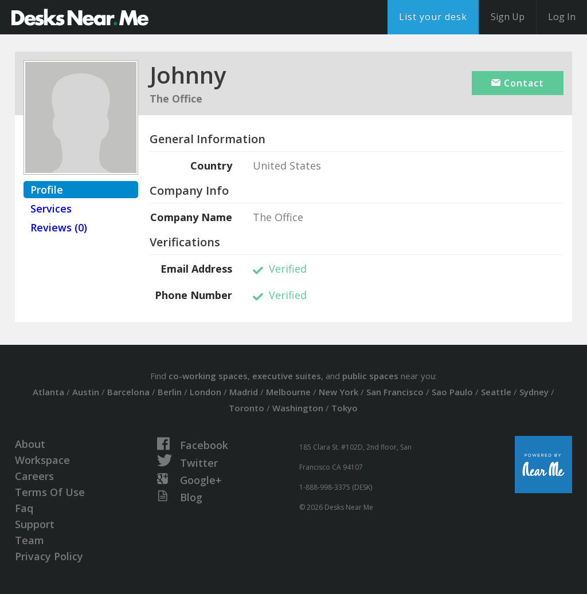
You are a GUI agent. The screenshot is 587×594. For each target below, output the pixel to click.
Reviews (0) (58, 227)
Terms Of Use (50, 492)
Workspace (42, 460)
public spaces (370, 375)
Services (51, 208)
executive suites (286, 375)
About (30, 444)
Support (34, 524)
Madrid (243, 392)
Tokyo (344, 408)
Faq (24, 508)
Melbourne (288, 392)
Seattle (496, 392)
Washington (297, 408)
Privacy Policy (49, 556)
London (205, 392)
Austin (85, 392)
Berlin (170, 392)
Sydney (534, 392)
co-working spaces (208, 375)
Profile (46, 189)
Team (29, 540)
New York (338, 392)
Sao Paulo (452, 392)
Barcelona (128, 392)
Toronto (246, 408)
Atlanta (48, 392)
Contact (517, 83)
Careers (34, 476)
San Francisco (395, 392)
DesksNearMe (79, 17)
